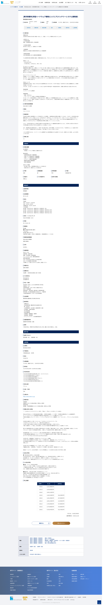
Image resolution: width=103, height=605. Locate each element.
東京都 (31, 550)
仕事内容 (27, 27)
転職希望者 (47, 2)
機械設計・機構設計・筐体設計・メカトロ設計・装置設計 (57, 540)
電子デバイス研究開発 (49, 539)
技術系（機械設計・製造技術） (36, 538)
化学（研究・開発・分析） (50, 542)
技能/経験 (43, 27)
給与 (51, 27)
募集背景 (35, 27)
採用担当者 (54, 2)
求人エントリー (61, 523)
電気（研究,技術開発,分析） (51, 543)
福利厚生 (66, 27)
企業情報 (74, 27)
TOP (99, 603)
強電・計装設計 (48, 538)
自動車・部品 (33, 546)
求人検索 (41, 2)
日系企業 (32, 554)
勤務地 (58, 27)
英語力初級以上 (37, 554)
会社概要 (61, 2)
